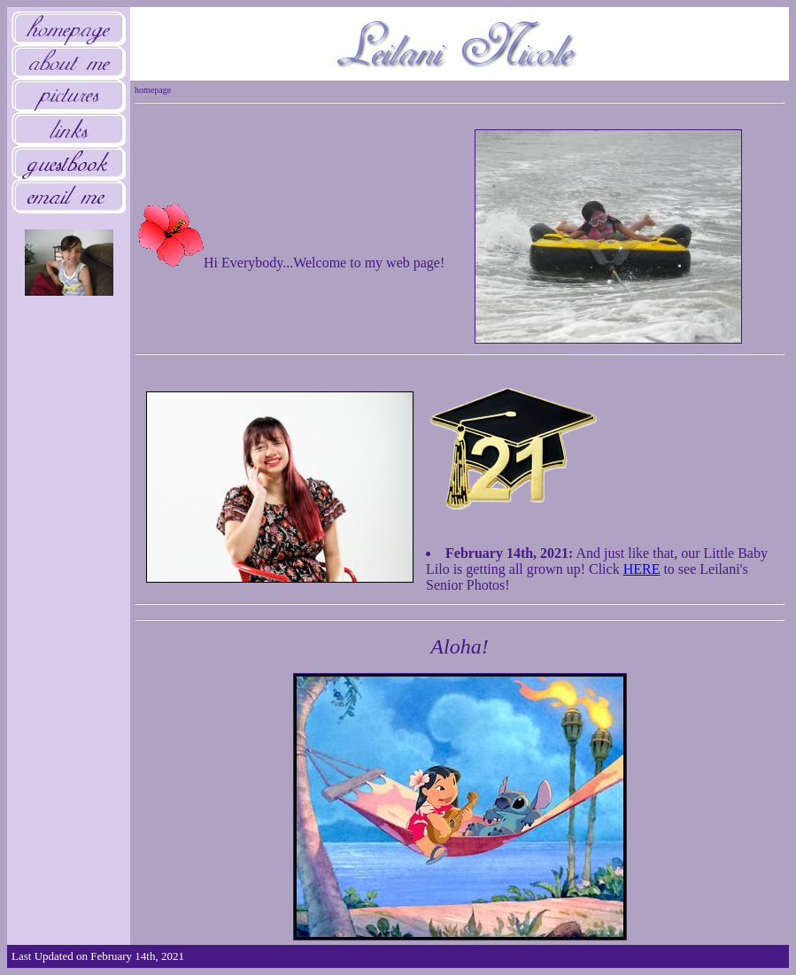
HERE (642, 568)
